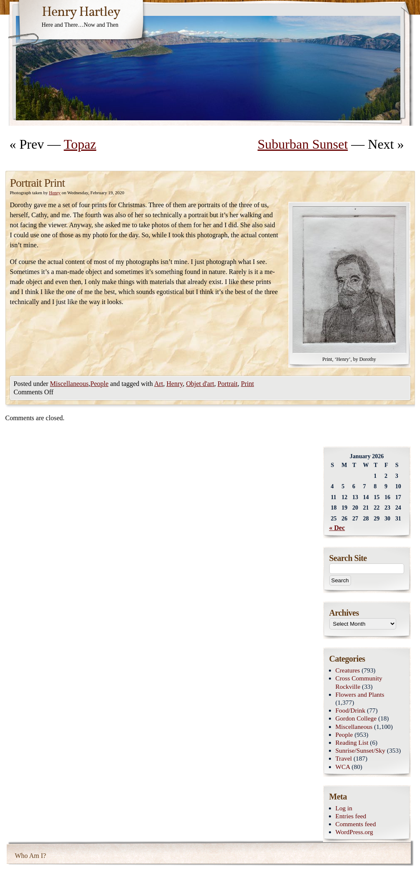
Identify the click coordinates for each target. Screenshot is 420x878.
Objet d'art (200, 383)
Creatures (348, 670)
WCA (343, 766)
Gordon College (356, 718)
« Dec (337, 527)
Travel (344, 758)
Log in (344, 808)
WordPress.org (354, 831)
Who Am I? (30, 855)
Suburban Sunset (302, 144)
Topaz (80, 144)
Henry (55, 192)
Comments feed (356, 823)
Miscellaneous (69, 383)
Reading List (352, 742)
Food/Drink (351, 710)
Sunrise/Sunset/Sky (360, 750)
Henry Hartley (81, 12)
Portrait (227, 383)
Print (247, 383)
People (99, 383)
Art (158, 383)
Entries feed (351, 816)
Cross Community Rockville (359, 682)
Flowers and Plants (360, 694)
